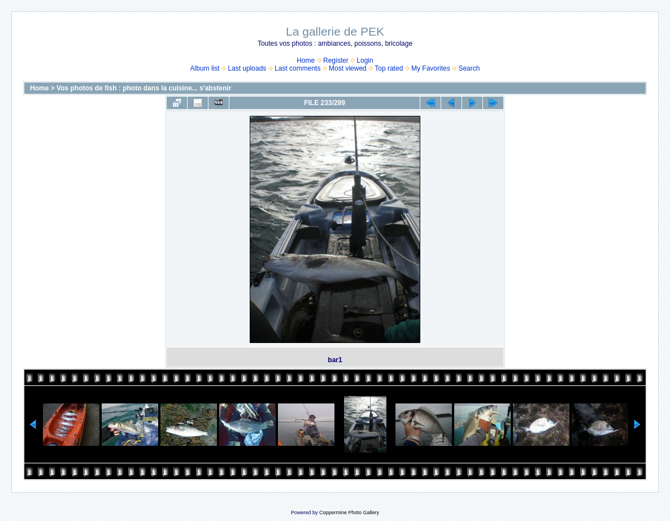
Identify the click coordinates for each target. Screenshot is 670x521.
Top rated (389, 68)
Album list (205, 68)
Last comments (297, 68)
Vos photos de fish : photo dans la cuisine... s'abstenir (143, 88)
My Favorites (430, 68)
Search (469, 68)
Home (306, 60)
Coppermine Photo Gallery (349, 512)
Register (336, 60)
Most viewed (348, 68)
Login (364, 60)
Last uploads (247, 68)
